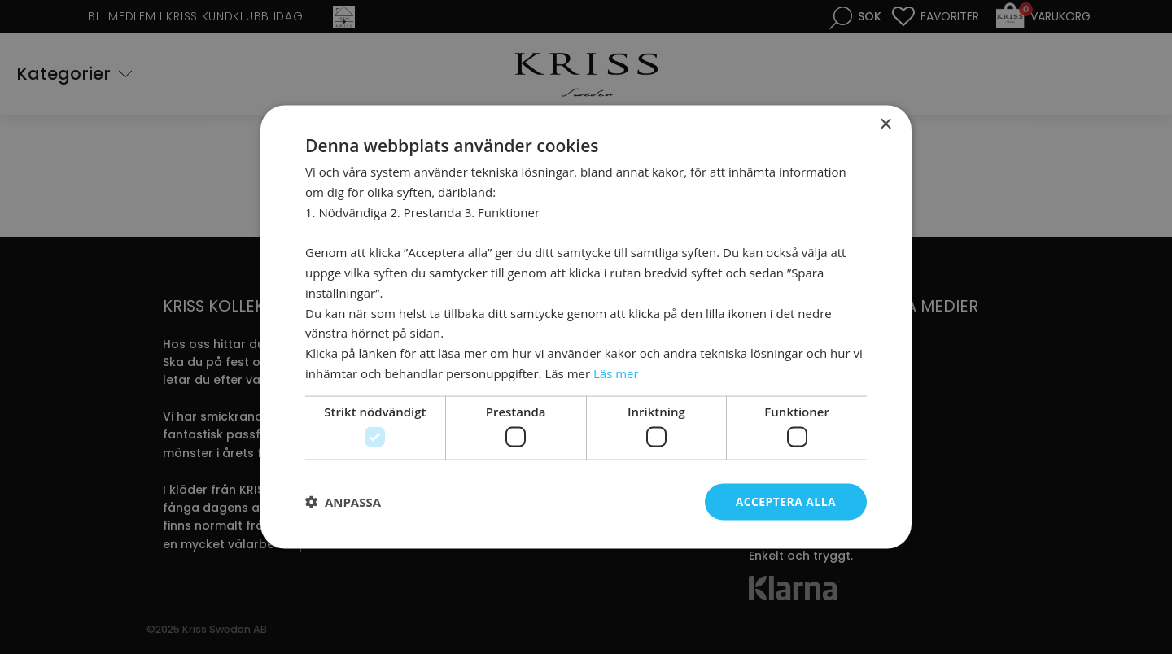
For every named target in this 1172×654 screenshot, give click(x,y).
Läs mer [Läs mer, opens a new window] (616, 372)
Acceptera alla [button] (786, 501)
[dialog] (586, 327)
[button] (343, 502)
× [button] (885, 125)
